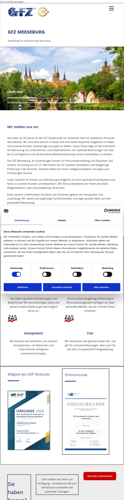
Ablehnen (22, 287)
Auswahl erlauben (62, 287)
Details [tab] (62, 220)
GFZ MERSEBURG (26, 32)
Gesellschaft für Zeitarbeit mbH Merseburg (29, 40)
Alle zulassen (101, 287)
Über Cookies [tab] (102, 220)
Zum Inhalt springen (12, 2)
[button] (97, 8)
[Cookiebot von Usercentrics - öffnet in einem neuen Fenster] (106, 211)
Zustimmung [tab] (21, 220)
